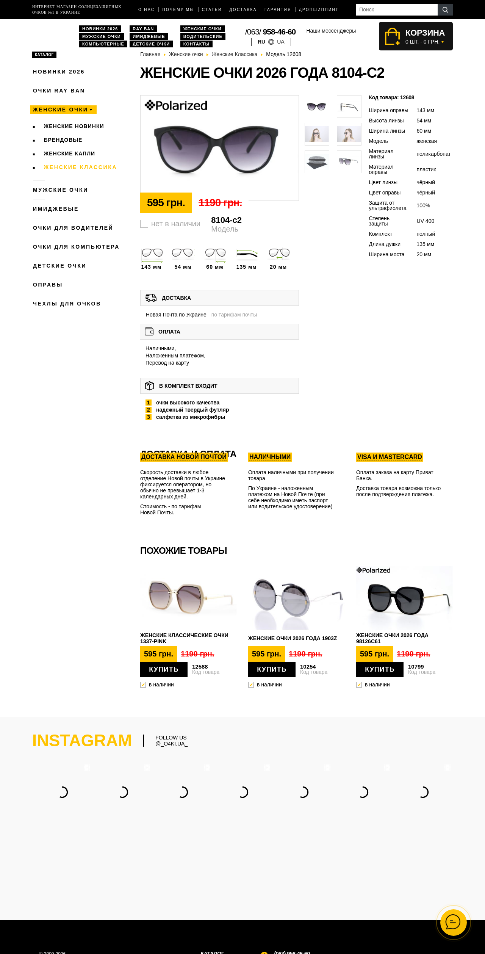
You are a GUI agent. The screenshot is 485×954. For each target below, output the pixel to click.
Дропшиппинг (319, 10)
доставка (243, 10)
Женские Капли (69, 153)
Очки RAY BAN (59, 91)
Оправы (48, 285)
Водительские (202, 36)
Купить (163, 669)
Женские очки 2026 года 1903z (292, 638)
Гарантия (277, 10)
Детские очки (151, 44)
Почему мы (178, 10)
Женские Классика (80, 167)
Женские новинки (74, 126)
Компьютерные (103, 44)
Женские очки (202, 29)
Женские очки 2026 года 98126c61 (392, 638)
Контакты (196, 44)
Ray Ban (143, 29)
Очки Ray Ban (218, 903)
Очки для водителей (73, 228)
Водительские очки (224, 911)
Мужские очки (101, 36)
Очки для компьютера (76, 247)
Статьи (212, 10)
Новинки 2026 (100, 29)
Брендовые (63, 140)
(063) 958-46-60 (292, 874)
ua (280, 42)
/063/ (270, 31)
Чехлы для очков (67, 304)
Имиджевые (149, 36)
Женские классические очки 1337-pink (184, 638)
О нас (146, 10)
